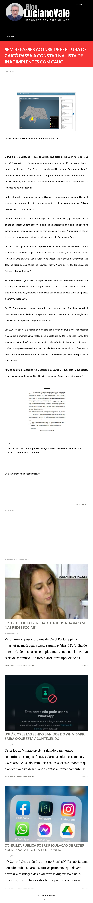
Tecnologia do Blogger (46, 895)
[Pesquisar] (78, 4)
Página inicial (10, 36)
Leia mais (85, 665)
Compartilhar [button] (81, 504)
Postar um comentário (25, 665)
